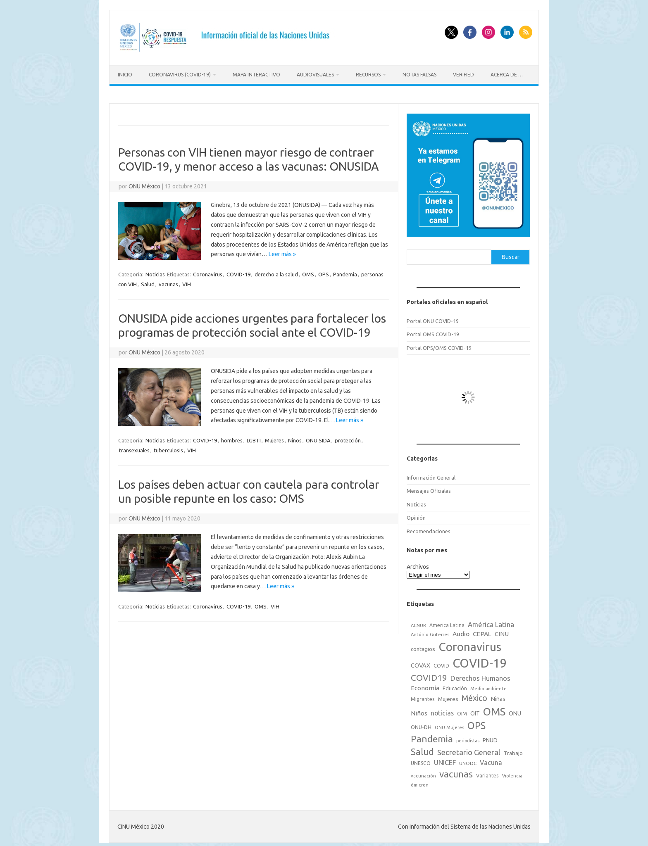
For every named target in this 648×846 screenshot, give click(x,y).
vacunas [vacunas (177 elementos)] (456, 772)
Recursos (368, 74)
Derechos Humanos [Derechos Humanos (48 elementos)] (480, 676)
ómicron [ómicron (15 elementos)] (420, 782)
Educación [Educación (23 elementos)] (455, 686)
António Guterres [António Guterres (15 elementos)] (430, 632)
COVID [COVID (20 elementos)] (441, 663)
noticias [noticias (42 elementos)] (442, 711)
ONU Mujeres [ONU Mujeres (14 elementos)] (449, 725)
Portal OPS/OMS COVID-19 (439, 346)
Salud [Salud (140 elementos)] (422, 750)
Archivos (418, 564)
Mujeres (274, 438)
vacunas (168, 282)
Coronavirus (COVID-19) (180, 74)
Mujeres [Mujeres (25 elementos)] (448, 697)
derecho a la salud (276, 272)
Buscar (510, 255)
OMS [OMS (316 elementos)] (494, 709)
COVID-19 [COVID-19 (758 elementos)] (480, 661)
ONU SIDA (318, 438)
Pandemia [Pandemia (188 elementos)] (432, 737)
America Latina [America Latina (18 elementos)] (447, 623)
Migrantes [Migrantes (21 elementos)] (423, 697)
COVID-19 (238, 272)
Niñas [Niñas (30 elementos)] (498, 697)
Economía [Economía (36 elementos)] (425, 685)
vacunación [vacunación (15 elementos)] (423, 773)
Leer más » (282, 252)
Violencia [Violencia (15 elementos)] (512, 773)
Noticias (155, 272)
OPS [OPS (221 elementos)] (476, 723)
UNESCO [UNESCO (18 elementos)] (421, 761)
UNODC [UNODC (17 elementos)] (467, 761)
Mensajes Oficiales (429, 489)
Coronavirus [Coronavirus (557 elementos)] (469, 644)
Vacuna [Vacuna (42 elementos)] (491, 760)
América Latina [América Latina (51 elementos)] (491, 623)
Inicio (125, 74)
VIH (186, 282)
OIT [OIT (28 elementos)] (475, 711)
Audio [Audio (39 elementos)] (461, 631)
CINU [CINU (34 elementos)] (502, 631)
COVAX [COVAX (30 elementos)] (420, 663)
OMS (308, 272)
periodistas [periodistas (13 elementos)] (467, 738)
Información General (431, 475)
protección (348, 438)
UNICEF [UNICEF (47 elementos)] (445, 760)
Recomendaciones (428, 529)
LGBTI (254, 438)
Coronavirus (207, 272)
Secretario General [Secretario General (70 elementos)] (468, 750)
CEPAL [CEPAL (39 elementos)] (482, 631)
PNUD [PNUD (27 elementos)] (490, 738)
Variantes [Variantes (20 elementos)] (487, 773)
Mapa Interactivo (256, 74)
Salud (148, 282)
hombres (232, 438)
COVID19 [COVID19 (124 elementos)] (429, 675)
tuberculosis (168, 448)
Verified (463, 74)
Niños (295, 438)
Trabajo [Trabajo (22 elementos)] (513, 751)
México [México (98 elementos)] (474, 696)
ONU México (144, 184)
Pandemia (345, 272)
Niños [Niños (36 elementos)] (419, 711)
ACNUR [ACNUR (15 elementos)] (418, 623)
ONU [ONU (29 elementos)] (515, 711)
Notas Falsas (419, 74)
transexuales (134, 448)
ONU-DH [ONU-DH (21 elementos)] (421, 725)
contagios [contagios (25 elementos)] (423, 647)
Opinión (416, 515)
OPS (323, 272)
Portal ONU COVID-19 (433, 319)
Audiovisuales (315, 74)
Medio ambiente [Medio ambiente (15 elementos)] (488, 686)
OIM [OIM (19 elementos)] (462, 711)
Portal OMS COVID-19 (433, 332)
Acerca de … (507, 74)
